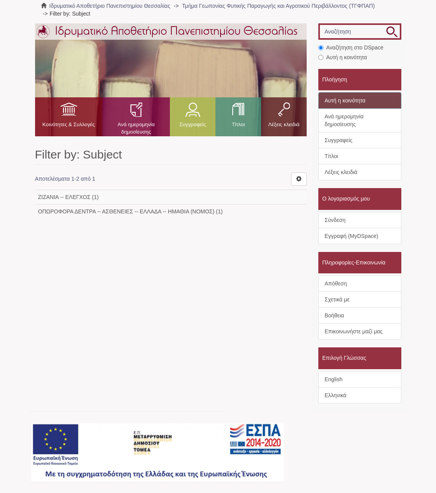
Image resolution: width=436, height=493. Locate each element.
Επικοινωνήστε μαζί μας (354, 331)
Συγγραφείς (192, 124)
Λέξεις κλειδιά (283, 124)
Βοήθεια (334, 315)
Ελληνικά (335, 395)
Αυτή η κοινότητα (342, 57)
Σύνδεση (335, 220)
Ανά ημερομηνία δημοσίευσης (136, 128)
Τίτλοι (238, 124)
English (333, 379)
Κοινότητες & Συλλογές (68, 124)
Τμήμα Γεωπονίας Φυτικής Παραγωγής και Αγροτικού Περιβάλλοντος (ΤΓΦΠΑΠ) (278, 6)
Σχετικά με (337, 299)
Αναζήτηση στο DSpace (350, 47)
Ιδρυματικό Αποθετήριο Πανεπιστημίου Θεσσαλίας (109, 6)
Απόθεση (336, 283)
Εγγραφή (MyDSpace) (351, 236)
